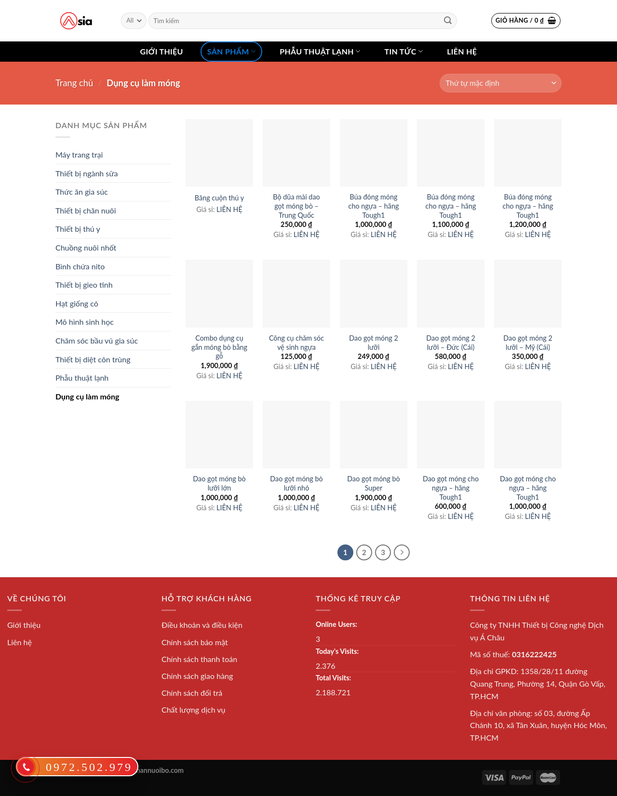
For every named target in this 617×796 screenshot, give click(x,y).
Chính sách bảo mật (194, 642)
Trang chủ (74, 83)
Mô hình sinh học (84, 321)
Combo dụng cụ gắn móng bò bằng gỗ (219, 347)
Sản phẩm (231, 51)
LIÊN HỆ (229, 209)
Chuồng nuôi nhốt (85, 247)
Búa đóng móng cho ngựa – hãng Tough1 (374, 206)
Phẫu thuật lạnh (320, 51)
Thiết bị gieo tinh (84, 284)
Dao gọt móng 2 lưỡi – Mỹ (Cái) (527, 342)
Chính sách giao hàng (197, 675)
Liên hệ (462, 51)
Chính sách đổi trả (191, 692)
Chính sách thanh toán (199, 658)
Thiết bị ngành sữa (86, 173)
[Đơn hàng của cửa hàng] (501, 83)
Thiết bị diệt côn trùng (93, 359)
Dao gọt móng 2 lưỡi (373, 342)
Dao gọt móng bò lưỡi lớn (219, 483)
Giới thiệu (161, 51)
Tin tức (403, 51)
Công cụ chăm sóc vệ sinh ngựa (296, 342)
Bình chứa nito (80, 266)
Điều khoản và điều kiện (201, 624)
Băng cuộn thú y (219, 198)
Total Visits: (333, 678)
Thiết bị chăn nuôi (85, 210)
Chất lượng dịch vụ (193, 709)
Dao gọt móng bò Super (373, 483)
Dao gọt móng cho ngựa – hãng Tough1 (451, 488)
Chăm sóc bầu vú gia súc (96, 340)
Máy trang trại (79, 154)
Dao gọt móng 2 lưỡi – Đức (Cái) (450, 342)
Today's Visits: (337, 651)
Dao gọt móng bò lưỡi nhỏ (296, 483)
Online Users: (336, 624)
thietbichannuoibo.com (148, 770)
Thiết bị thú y (77, 228)
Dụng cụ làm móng (87, 396)
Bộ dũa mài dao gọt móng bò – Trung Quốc (296, 206)
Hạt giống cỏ (76, 303)
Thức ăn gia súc (81, 191)
